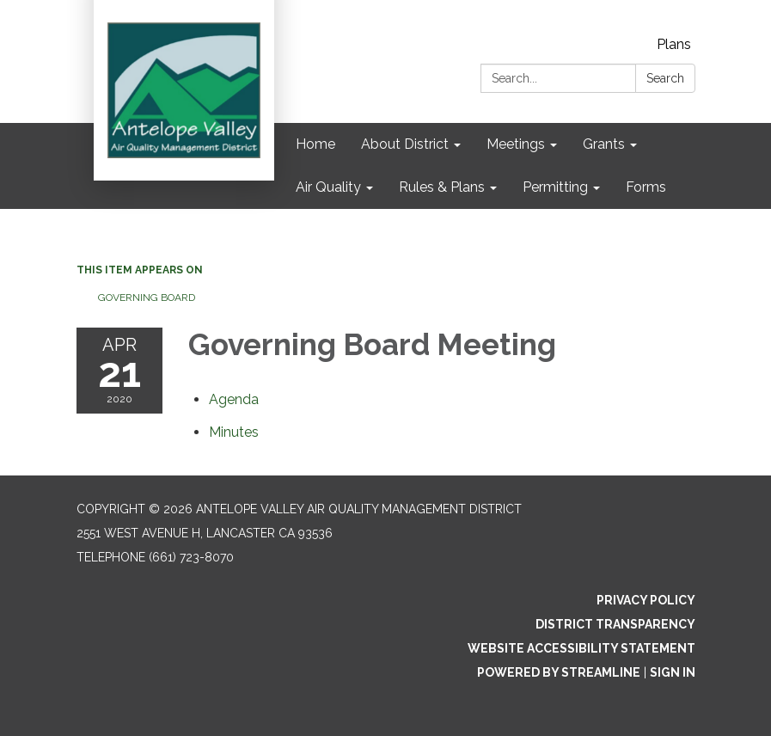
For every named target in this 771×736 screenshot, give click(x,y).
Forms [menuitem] (646, 187)
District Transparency (615, 624)
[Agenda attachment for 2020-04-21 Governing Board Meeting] (234, 399)
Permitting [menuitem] (555, 187)
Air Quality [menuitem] (328, 187)
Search (665, 78)
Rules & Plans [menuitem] (442, 187)
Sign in (672, 672)
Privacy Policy (646, 600)
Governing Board (146, 297)
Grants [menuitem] (604, 144)
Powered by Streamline (558, 672)
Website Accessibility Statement (581, 648)
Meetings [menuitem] (515, 144)
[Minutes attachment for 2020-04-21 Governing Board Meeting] (234, 432)
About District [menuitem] (405, 144)
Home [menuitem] (315, 144)
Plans (674, 44)
